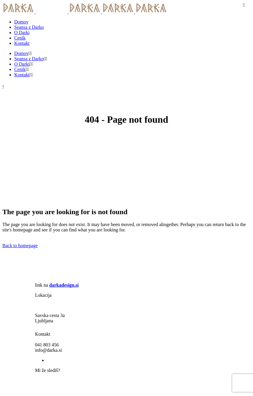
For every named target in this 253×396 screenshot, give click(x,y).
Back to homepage (20, 245)
